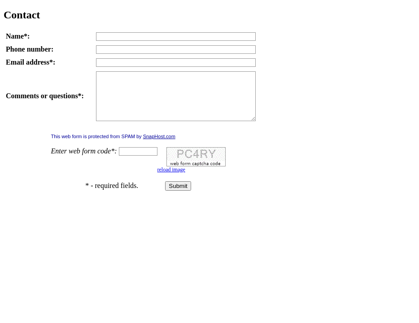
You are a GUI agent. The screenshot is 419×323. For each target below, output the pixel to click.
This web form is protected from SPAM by (113, 145)
